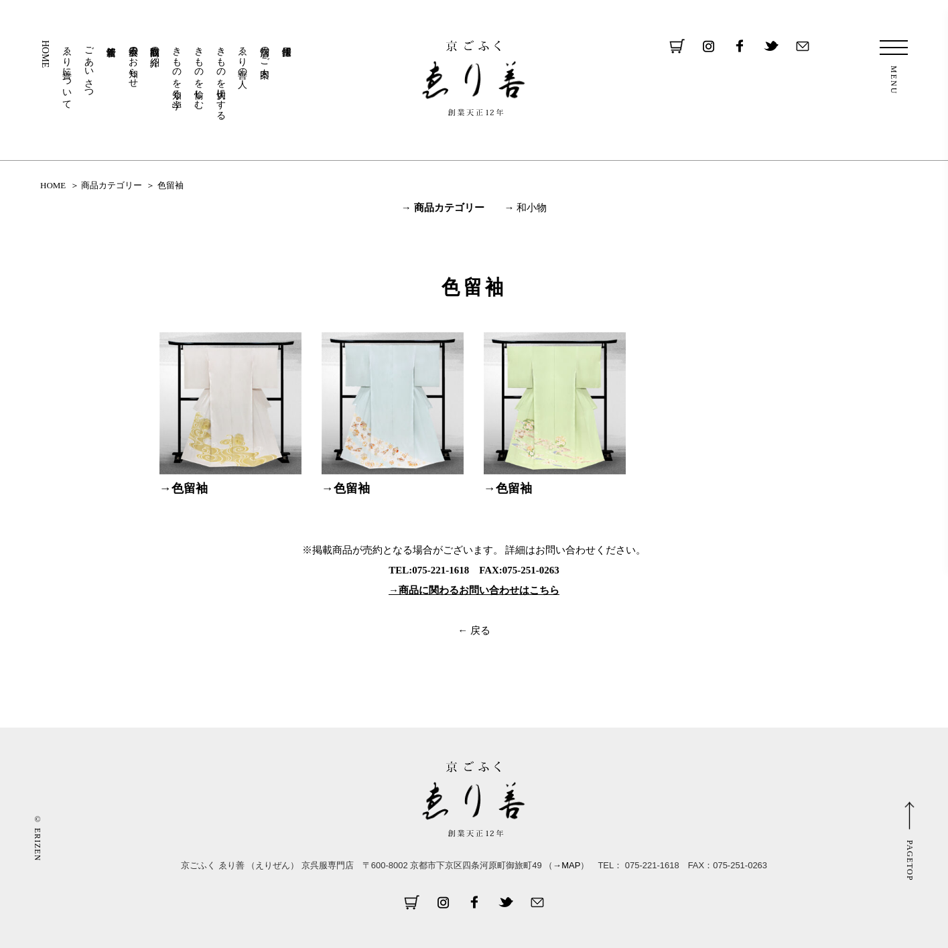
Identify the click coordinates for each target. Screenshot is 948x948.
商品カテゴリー (111, 185)
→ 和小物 (525, 207)
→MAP (566, 865)
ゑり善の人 (243, 56)
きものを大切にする (221, 77)
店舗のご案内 (265, 51)
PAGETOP (910, 859)
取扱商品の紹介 (155, 45)
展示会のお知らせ (133, 61)
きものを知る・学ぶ (177, 72)
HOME (45, 54)
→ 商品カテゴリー (442, 207)
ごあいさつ (89, 67)
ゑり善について (67, 72)
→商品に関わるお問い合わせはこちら (474, 590)
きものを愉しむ (199, 72)
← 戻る (474, 630)
